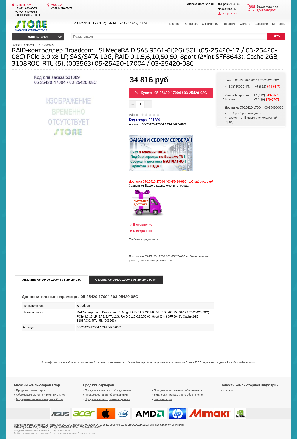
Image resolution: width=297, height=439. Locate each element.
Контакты (278, 23)
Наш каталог (38, 36)
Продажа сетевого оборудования (105, 394)
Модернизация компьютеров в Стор (38, 399)
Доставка (191, 23)
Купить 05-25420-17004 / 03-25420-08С (174, 93)
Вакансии (261, 23)
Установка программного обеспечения (177, 394)
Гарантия (229, 23)
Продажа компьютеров (29, 390)
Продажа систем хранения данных (106, 399)
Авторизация (229, 13)
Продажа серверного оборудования (106, 390)
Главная (174, 23)
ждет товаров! (271, 8)
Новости (227, 390)
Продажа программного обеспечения (176, 390)
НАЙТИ (276, 36)
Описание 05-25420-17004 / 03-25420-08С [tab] (51, 279)
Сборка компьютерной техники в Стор (39, 394)
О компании (210, 23)
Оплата (245, 23)
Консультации (161, 399)
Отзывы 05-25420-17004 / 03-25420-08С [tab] (125, 279)
